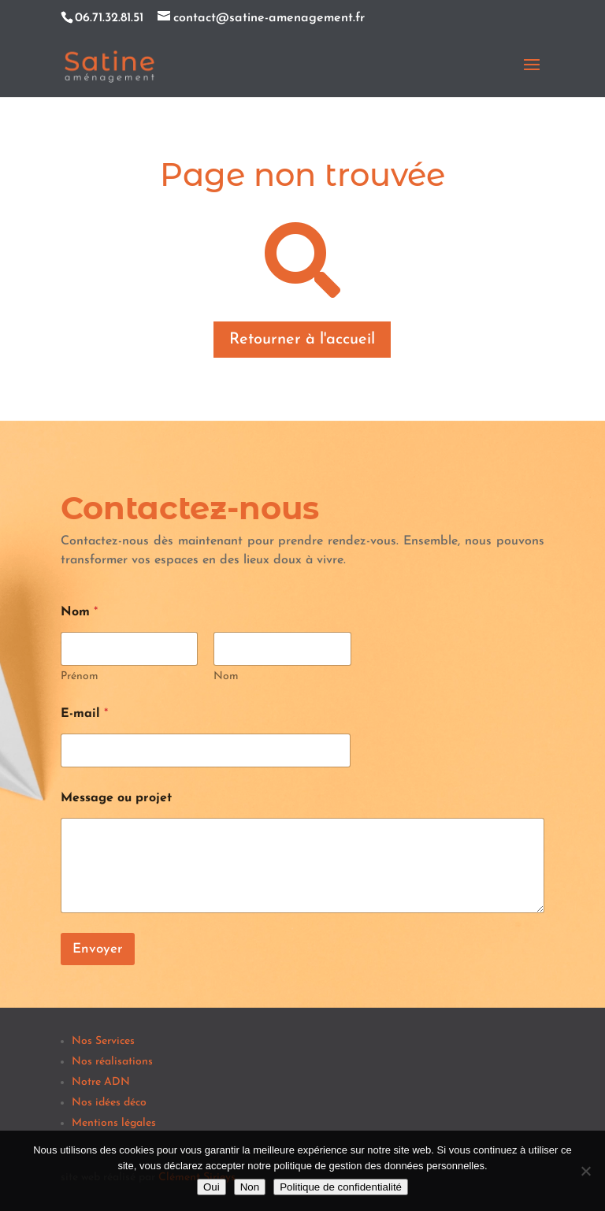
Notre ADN (101, 1082)
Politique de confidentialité (341, 1187)
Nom (226, 676)
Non (249, 1187)
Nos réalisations (112, 1062)
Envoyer (97, 949)
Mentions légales (114, 1123)
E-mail (84, 714)
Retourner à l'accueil (302, 339)
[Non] (585, 1171)
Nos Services (103, 1041)
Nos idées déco (109, 1103)
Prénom (79, 676)
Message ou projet (116, 798)
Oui (211, 1187)
